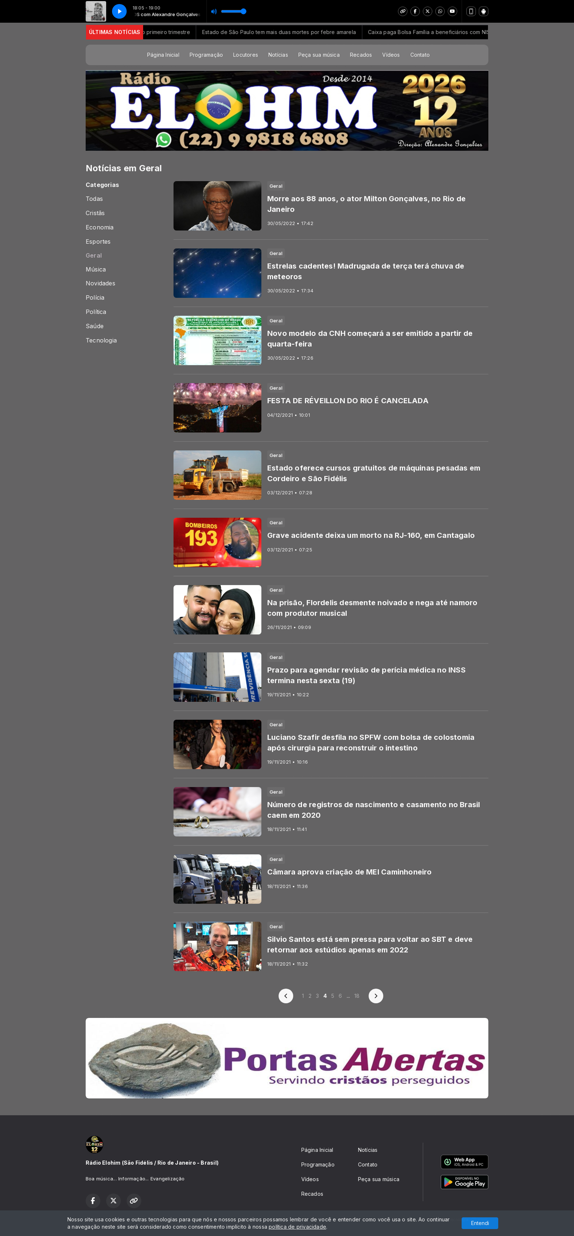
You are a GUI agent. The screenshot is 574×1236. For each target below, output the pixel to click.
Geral (94, 255)
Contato (420, 55)
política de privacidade (297, 1227)
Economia (100, 227)
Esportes (98, 241)
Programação (206, 55)
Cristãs (95, 213)
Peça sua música (319, 55)
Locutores (245, 55)
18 (356, 996)
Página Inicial (163, 55)
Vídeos (391, 55)
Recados (361, 55)
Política (96, 311)
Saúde (95, 326)
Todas (94, 198)
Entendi (480, 1223)
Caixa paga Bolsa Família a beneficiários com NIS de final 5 (456, 32)
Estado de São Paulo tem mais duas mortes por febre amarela (294, 32)
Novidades (100, 283)
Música (96, 269)
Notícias (278, 55)
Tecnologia (101, 340)
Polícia (95, 297)
